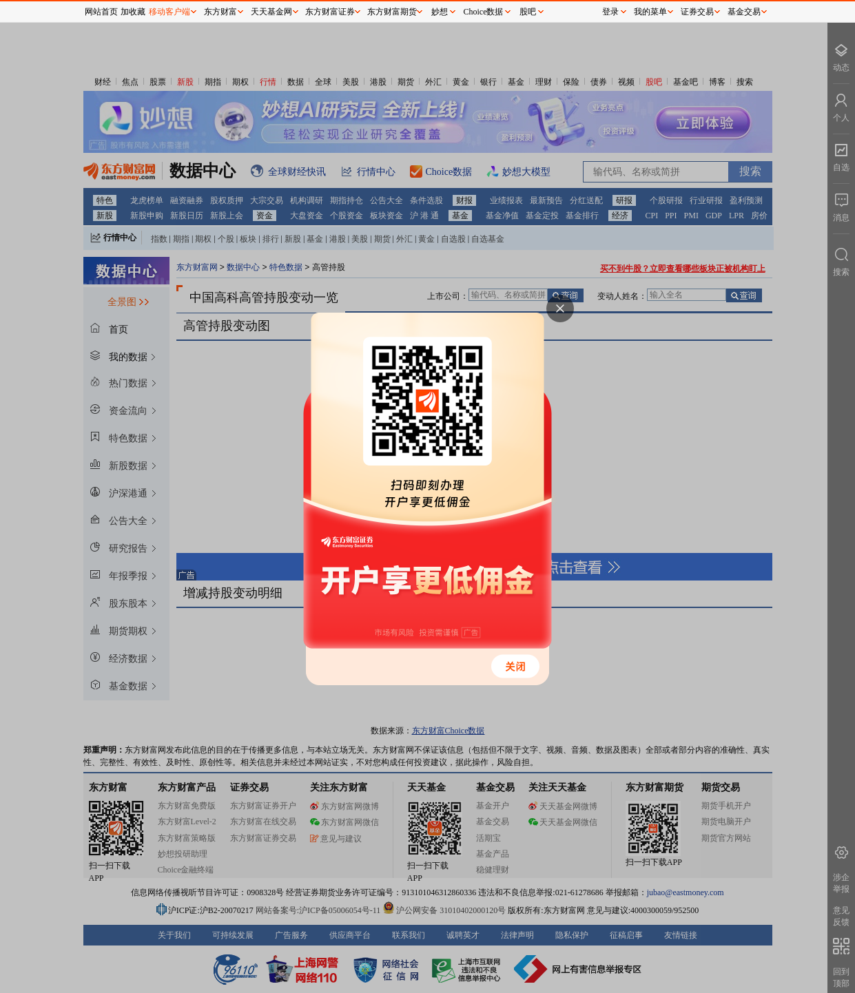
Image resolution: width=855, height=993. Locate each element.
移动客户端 (169, 12)
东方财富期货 (392, 12)
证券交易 (697, 12)
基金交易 (744, 12)
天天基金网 (271, 12)
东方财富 (220, 12)
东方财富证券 (330, 12)
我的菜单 (650, 12)
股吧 (527, 12)
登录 (610, 12)
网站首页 (101, 12)
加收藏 (133, 12)
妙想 (439, 12)
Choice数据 (484, 12)
